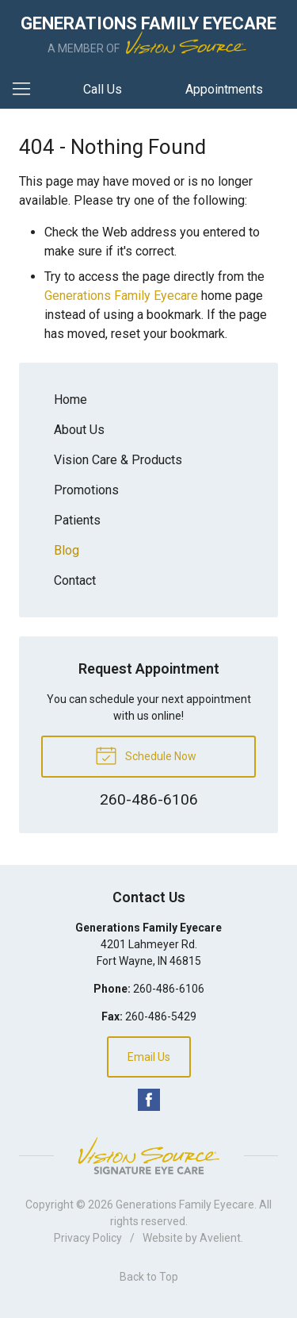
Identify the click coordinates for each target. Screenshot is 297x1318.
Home (70, 399)
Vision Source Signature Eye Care (149, 1155)
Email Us (149, 1057)
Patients (77, 520)
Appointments (224, 89)
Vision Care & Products (118, 459)
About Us (79, 429)
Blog (66, 550)
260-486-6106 (168, 988)
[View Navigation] (27, 90)
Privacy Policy (88, 1238)
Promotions (86, 490)
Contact (75, 580)
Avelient (220, 1238)
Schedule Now (145, 755)
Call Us (102, 89)
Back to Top (149, 1276)
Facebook (149, 1100)
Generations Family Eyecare (121, 295)
